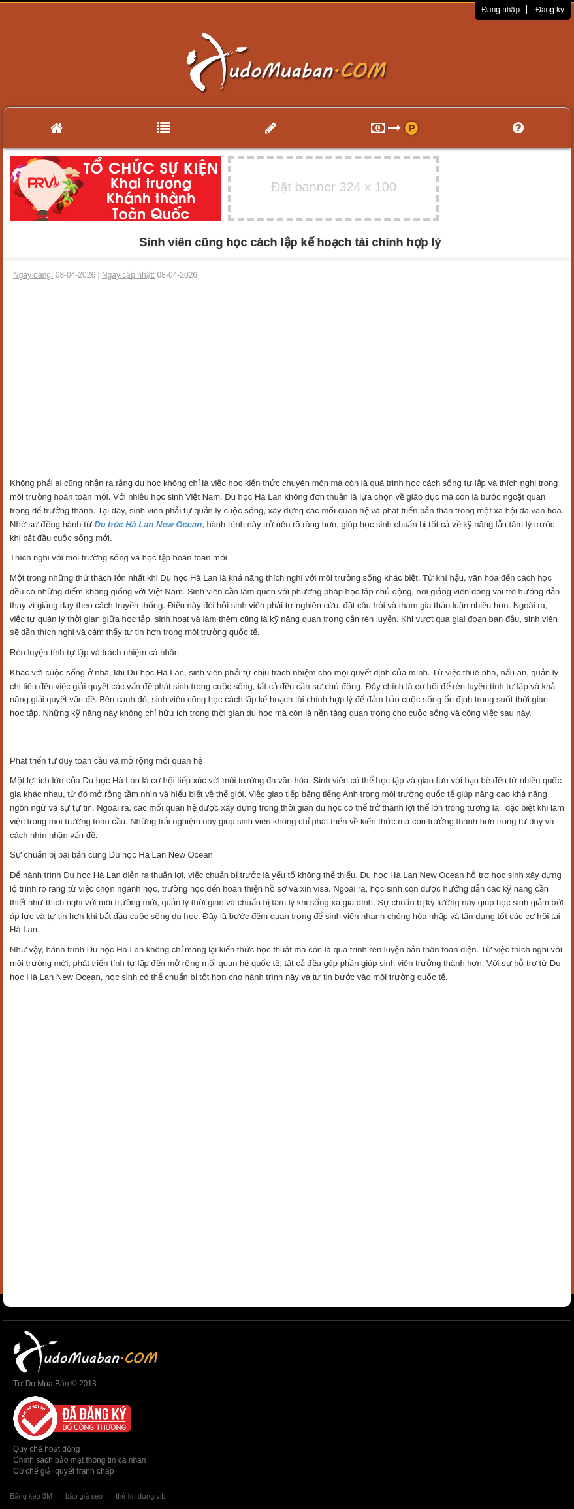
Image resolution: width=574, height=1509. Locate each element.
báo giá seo (84, 1496)
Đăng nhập (500, 9)
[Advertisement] (287, 378)
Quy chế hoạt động (46, 1448)
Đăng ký (549, 9)
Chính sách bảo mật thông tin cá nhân (79, 1460)
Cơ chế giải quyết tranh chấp (63, 1471)
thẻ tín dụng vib (140, 1496)
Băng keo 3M (31, 1496)
